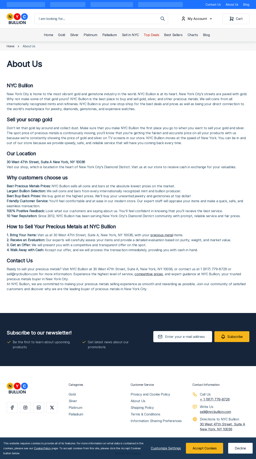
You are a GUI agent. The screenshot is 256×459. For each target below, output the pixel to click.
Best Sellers (173, 35)
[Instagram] (25, 407)
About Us (232, 4)
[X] (52, 407)
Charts (193, 35)
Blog (246, 4)
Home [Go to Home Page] (10, 46)
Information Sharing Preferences (156, 421)
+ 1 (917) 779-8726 (215, 399)
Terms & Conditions (145, 414)
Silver (74, 35)
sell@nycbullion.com (215, 412)
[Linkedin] (38, 407)
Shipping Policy (142, 407)
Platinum (90, 35)
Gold (61, 35)
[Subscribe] (231, 336)
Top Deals (151, 35)
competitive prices (149, 274)
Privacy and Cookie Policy (150, 394)
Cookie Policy (42, 448)
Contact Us (213, 4)
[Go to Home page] (17, 18)
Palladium (109, 35)
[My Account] (197, 18)
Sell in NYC (130, 35)
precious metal (161, 235)
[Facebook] (12, 407)
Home (48, 35)
